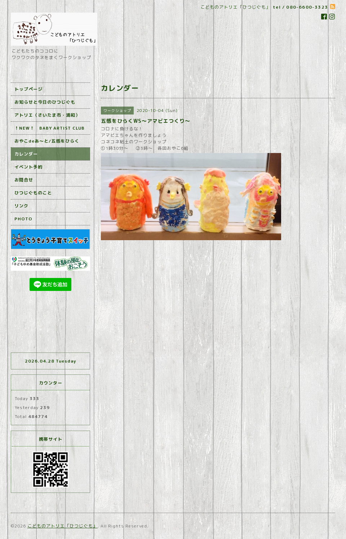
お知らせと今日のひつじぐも (44, 102)
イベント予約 (28, 167)
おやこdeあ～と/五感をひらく (46, 141)
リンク (21, 206)
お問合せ (23, 180)
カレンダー (26, 154)
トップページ (28, 89)
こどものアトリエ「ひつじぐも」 (62, 526)
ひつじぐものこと (33, 193)
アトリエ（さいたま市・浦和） (47, 115)
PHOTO (23, 219)
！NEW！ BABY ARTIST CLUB (49, 128)
